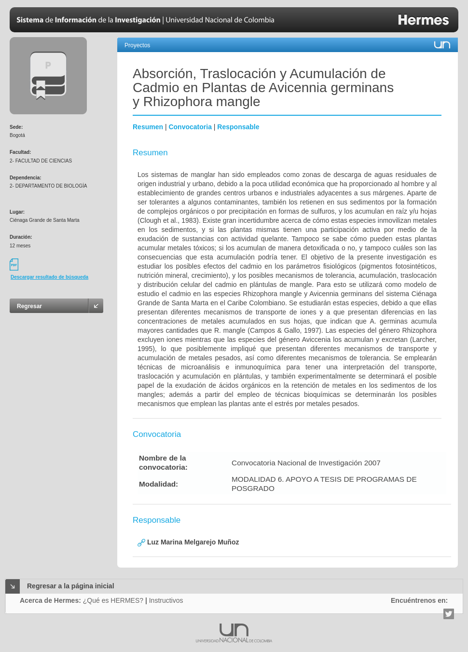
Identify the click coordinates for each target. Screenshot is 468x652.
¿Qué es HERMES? (113, 600)
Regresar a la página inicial (70, 586)
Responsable (238, 127)
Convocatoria (189, 127)
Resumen (148, 127)
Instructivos (166, 600)
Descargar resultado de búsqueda (49, 277)
